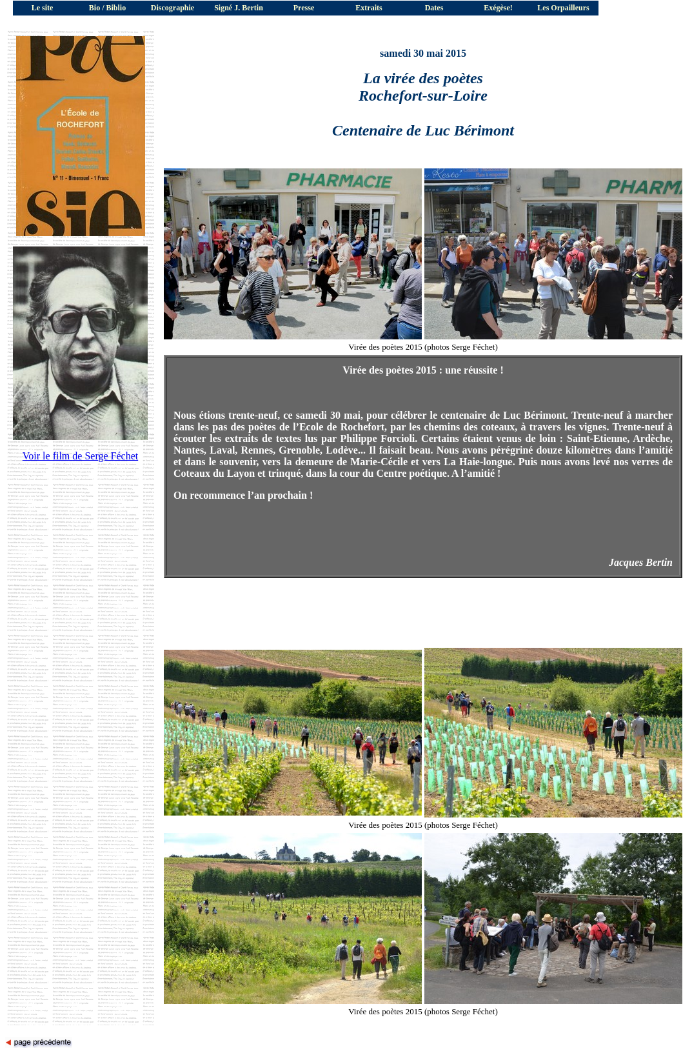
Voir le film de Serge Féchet (80, 455)
